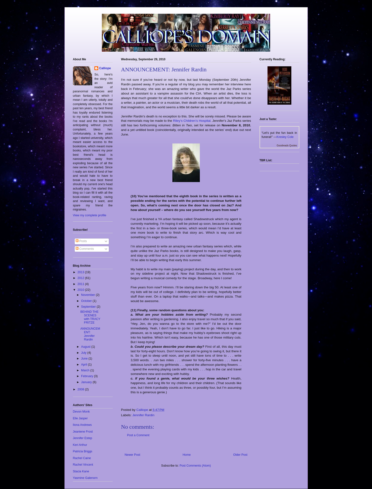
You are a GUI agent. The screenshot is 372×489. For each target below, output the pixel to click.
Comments (85, 249)
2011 (81, 284)
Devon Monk (81, 411)
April (84, 364)
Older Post (240, 454)
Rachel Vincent (83, 464)
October (87, 301)
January (87, 382)
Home (187, 454)
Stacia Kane (81, 471)
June (85, 358)
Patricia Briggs (82, 451)
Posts (81, 241)
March (85, 370)
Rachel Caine (82, 458)
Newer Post (132, 454)
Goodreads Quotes (287, 145)
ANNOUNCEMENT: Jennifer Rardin (90, 334)
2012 (81, 278)
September (89, 306)
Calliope (105, 68)
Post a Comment (138, 435)
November (88, 295)
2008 (81, 389)
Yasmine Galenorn (85, 478)
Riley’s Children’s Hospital (192, 120)
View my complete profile (89, 215)
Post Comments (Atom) (195, 465)
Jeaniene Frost (83, 431)
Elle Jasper (80, 418)
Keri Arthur (80, 445)
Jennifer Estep (82, 438)
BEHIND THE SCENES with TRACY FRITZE (90, 317)
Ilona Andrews (82, 425)
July (84, 352)
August (86, 346)
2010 (81, 290)
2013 (81, 272)
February (87, 376)
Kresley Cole (285, 137)
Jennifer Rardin (143, 415)
